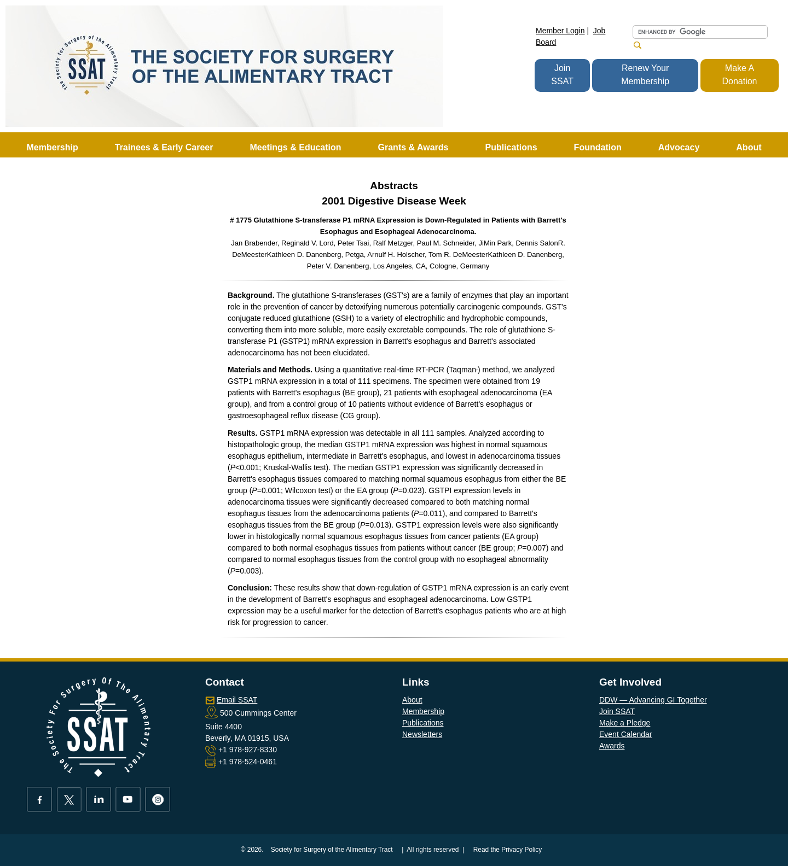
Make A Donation (739, 74)
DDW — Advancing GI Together (653, 699)
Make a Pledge (624, 722)
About (412, 699)
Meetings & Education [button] (295, 147)
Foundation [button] (598, 147)
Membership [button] (52, 147)
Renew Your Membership (645, 74)
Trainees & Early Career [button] (164, 147)
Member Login (560, 30)
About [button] (748, 147)
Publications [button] (511, 147)
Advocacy (679, 147)
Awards (611, 745)
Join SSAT (562, 74)
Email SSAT (237, 699)
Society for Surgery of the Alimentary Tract (332, 849)
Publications (423, 722)
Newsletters (422, 734)
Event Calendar (625, 734)
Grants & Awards (413, 147)
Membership (423, 711)
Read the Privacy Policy (507, 849)
